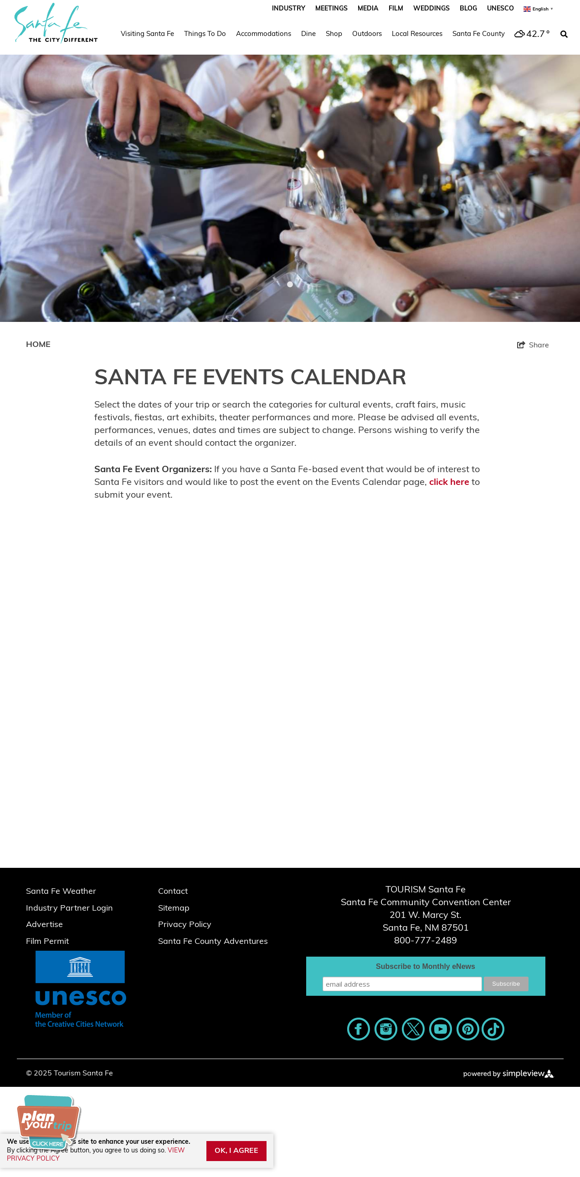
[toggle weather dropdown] (531, 34)
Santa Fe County (478, 34)
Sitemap (174, 908)
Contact (173, 891)
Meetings (331, 8)
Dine (308, 34)
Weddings (431, 8)
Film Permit (47, 942)
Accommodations (263, 34)
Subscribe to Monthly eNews (425, 966)
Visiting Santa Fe (147, 34)
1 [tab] (290, 284)
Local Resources (417, 34)
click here (449, 482)
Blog (468, 8)
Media (368, 8)
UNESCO (500, 8)
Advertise (44, 925)
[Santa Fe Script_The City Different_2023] (56, 23)
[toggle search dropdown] (564, 34)
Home (38, 345)
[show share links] (533, 345)
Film (396, 8)
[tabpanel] (290, 161)
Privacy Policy (184, 925)
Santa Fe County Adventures (213, 942)
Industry (288, 8)
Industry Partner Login (69, 908)
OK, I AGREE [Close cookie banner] (236, 1151)
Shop (334, 34)
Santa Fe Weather (61, 891)
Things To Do (205, 34)
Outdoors (367, 34)
